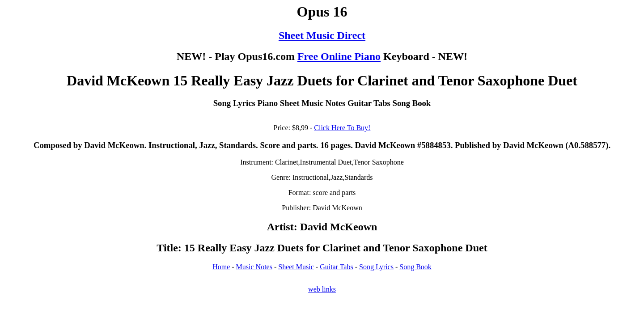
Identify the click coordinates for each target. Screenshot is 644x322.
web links (322, 289)
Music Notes (254, 267)
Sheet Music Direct (322, 35)
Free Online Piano (339, 56)
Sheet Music (296, 267)
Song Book (415, 267)
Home (221, 267)
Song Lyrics (376, 267)
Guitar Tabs (336, 267)
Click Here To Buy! (342, 127)
